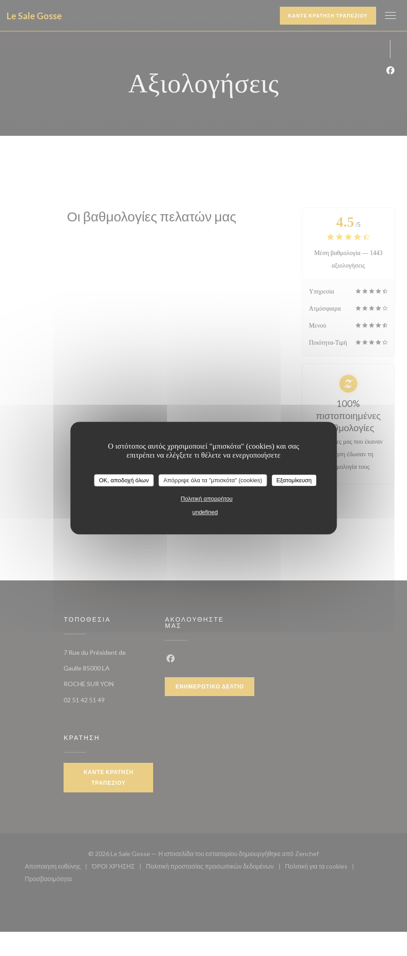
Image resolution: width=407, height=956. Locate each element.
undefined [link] (205, 512)
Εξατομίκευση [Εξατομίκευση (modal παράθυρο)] (294, 480)
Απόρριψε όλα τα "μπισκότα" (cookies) (212, 480)
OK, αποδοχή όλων (124, 480)
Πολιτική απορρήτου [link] (207, 498)
